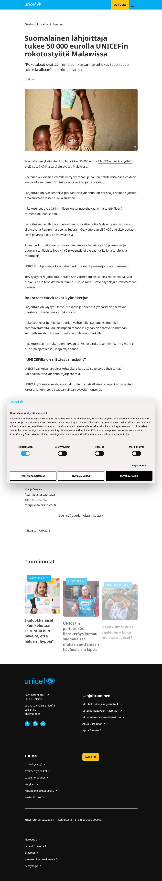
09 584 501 (31, 709)
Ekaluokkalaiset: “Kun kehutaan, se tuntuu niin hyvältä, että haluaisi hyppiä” (39, 641)
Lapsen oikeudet (35, 777)
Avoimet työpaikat (36, 771)
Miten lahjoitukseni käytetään (100, 710)
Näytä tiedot (139, 465)
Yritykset (30, 784)
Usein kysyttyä (34, 764)
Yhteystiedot (32, 714)
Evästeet (30, 852)
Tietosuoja (31, 839)
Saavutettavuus (34, 846)
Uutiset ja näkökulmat (49, 24)
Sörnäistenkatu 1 (35, 695)
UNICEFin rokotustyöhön (115, 161)
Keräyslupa (31, 866)
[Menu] (133, 5)
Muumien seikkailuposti (39, 790)
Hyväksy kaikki (129, 475)
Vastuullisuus (33, 797)
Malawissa (80, 166)
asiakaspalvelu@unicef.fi (40, 705)
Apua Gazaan (90, 730)
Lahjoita (119, 5)
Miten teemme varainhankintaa (101, 717)
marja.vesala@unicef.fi (40, 505)
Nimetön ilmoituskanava (40, 859)
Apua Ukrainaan (92, 724)
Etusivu (29, 24)
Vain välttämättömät (33, 475)
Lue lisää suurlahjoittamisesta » (81, 515)
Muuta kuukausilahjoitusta (99, 704)
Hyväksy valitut (81, 475)
